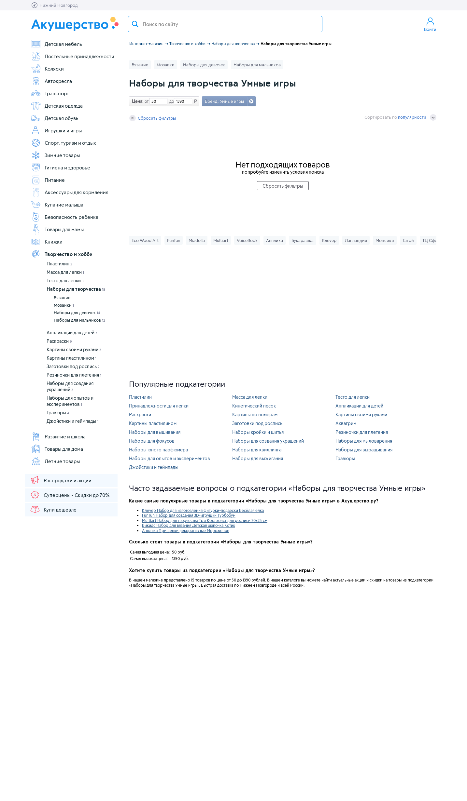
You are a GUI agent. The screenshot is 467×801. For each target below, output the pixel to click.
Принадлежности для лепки (159, 405)
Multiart (220, 240)
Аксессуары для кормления (69, 192)
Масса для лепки (65, 272)
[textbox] (225, 24)
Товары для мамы (57, 229)
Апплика (274, 240)
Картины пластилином (71, 358)
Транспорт (50, 93)
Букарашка (302, 240)
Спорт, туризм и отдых (63, 143)
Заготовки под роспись (73, 366)
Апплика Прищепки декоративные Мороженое (185, 530)
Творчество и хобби (61, 254)
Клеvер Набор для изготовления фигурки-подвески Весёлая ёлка (203, 510)
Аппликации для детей (72, 332)
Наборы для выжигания (257, 458)
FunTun (173, 240)
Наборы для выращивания (363, 449)
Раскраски (59, 341)
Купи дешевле (53, 509)
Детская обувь (54, 118)
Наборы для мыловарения (363, 441)
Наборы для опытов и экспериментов (169, 458)
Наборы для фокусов (152, 441)
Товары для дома (57, 449)
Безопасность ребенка (64, 217)
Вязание (63, 297)
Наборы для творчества (76, 289)
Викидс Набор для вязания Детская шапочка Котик (188, 525)
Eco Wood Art (145, 240)
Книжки (47, 241)
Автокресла (51, 81)
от (146, 101)
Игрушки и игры (56, 130)
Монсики (384, 240)
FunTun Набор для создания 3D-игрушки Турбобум (188, 515)
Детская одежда (57, 105)
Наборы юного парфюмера (158, 449)
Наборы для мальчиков (79, 320)
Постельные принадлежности (72, 56)
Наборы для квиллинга (256, 449)
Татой (408, 240)
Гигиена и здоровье (60, 167)
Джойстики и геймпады (72, 421)
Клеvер (329, 240)
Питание (48, 180)
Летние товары (55, 461)
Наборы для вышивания (154, 432)
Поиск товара (135, 24)
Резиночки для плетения (74, 375)
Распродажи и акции (61, 480)
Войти (430, 24)
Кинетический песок (254, 405)
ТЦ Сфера (432, 240)
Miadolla (197, 240)
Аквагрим (345, 423)
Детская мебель (56, 44)
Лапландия (356, 240)
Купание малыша (57, 204)
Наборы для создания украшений (268, 441)
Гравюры (58, 412)
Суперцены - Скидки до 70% (69, 494)
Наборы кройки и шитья (258, 432)
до (170, 101)
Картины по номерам (254, 414)
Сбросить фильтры (152, 118)
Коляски (47, 68)
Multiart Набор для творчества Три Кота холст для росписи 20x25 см (204, 520)
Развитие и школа (58, 436)
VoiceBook (247, 240)
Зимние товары (55, 155)
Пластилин (59, 263)
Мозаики (64, 305)
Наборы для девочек (77, 312)
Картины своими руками (74, 349)
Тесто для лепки (65, 280)
